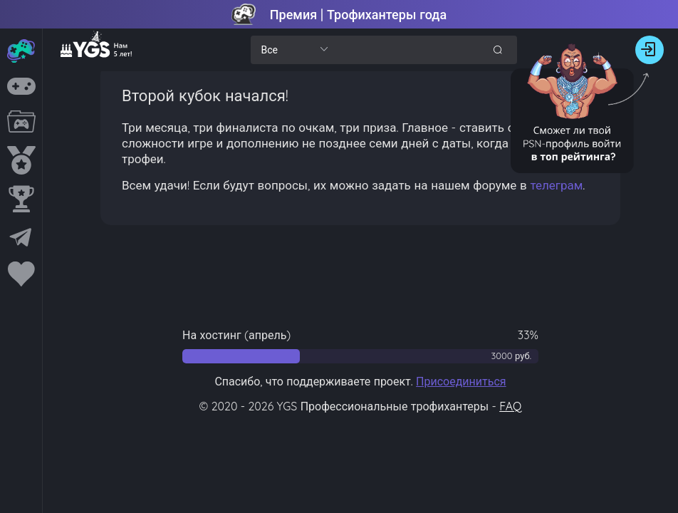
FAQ (510, 406)
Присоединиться (461, 381)
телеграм (556, 184)
